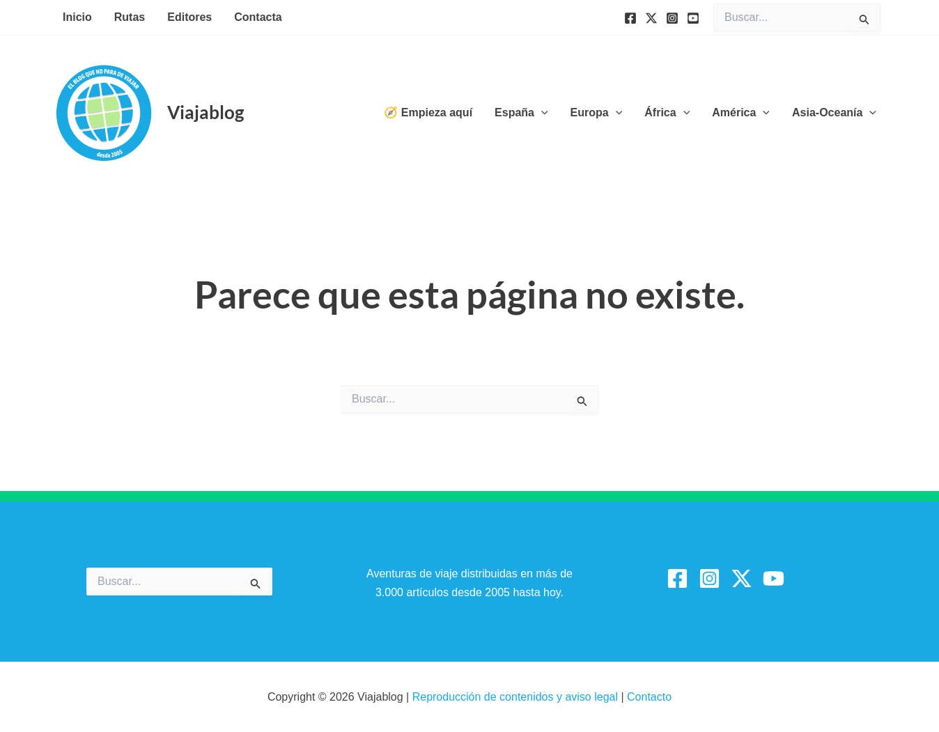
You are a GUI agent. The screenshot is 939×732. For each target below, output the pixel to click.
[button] (541, 112)
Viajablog (205, 112)
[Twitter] (651, 18)
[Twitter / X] (741, 578)
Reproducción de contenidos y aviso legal (516, 697)
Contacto (649, 697)
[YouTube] (693, 18)
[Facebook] (630, 18)
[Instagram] (672, 18)
